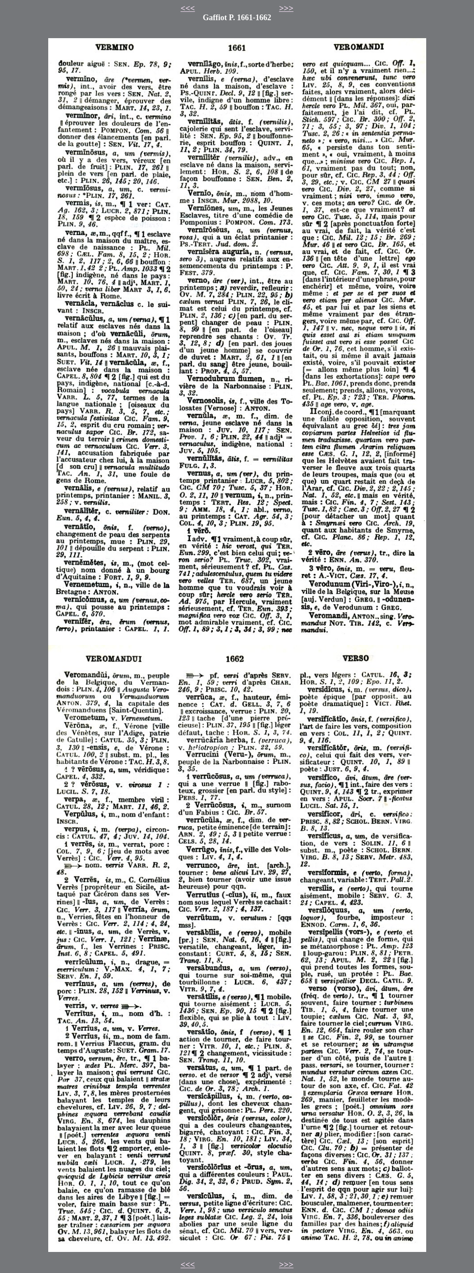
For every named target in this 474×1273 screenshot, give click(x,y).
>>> (286, 8)
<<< (188, 8)
